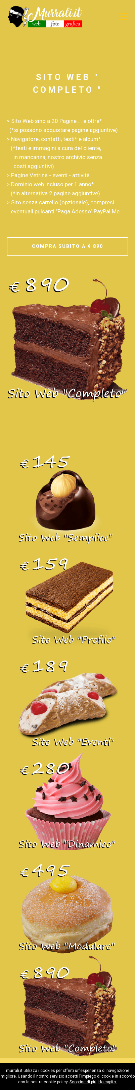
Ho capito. (107, 1082)
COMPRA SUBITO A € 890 (67, 246)
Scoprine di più (83, 1082)
